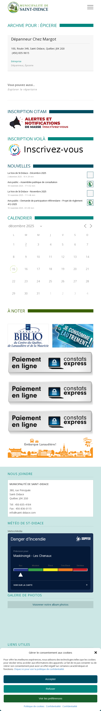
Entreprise (16, 61)
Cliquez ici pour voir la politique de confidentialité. (39, 669)
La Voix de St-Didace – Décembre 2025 (27, 173)
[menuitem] (85, 7)
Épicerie (29, 65)
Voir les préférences (50, 698)
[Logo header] (42, 7)
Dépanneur (17, 65)
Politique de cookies (34, 706)
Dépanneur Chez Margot (33, 39)
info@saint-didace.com (23, 512)
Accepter (50, 679)
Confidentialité (53, 706)
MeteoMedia (15, 531)
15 (13, 269)
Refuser (50, 688)
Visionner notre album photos (50, 604)
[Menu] (85, 7)
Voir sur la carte (50, 585)
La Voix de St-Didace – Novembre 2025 (27, 191)
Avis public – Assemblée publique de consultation (32, 182)
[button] (95, 652)
